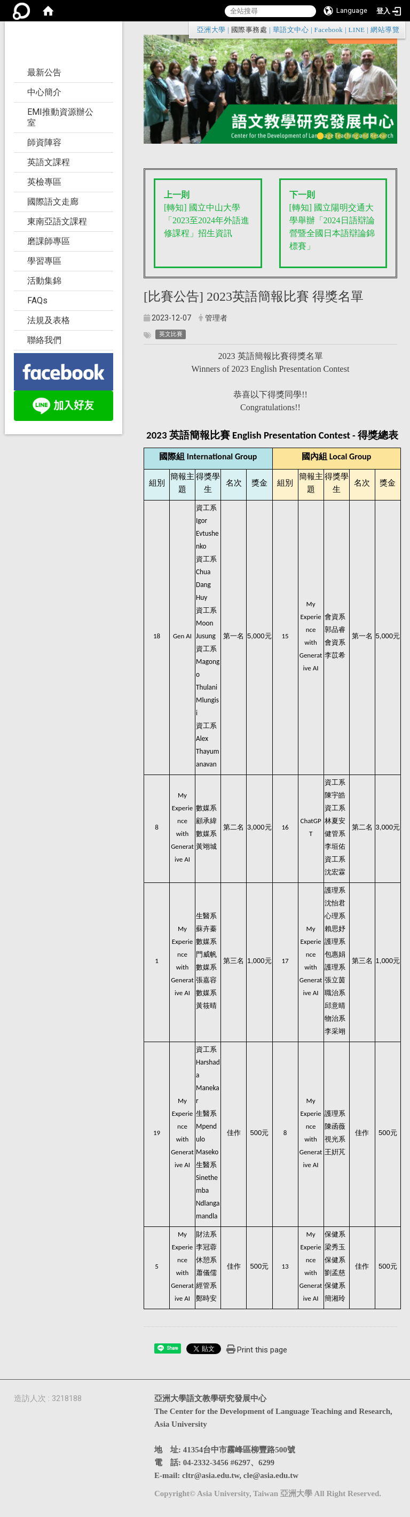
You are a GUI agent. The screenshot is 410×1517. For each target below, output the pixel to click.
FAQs (37, 300)
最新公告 (44, 72)
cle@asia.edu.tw (270, 1475)
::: (394, 30)
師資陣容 (44, 142)
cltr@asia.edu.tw (210, 1475)
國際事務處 (249, 30)
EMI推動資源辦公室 (60, 117)
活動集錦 (44, 281)
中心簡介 (44, 92)
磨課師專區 (48, 241)
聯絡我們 (44, 340)
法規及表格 (48, 320)
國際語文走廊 (52, 202)
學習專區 (44, 261)
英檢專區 (44, 182)
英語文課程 (48, 162)
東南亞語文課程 (57, 221)
